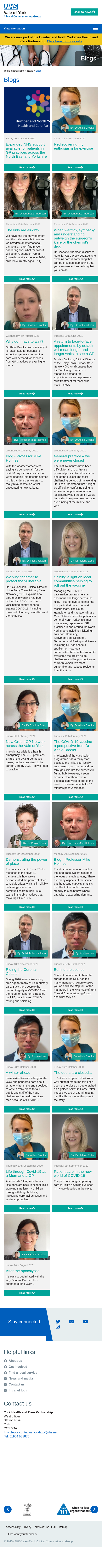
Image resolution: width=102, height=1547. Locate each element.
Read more (27, 167)
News (30, 70)
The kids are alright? (22, 230)
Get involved (15, 1366)
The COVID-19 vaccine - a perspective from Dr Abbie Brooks (74, 746)
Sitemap (62, 1527)
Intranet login (16, 1390)
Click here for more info (64, 41)
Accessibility (13, 1527)
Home (21, 70)
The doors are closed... (73, 1073)
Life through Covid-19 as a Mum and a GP (26, 1173)
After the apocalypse (23, 1271)
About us (13, 1360)
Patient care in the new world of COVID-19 (73, 1173)
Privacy (26, 1527)
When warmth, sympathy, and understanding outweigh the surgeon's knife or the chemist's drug (74, 238)
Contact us (14, 1384)
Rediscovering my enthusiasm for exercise (73, 146)
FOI (53, 1527)
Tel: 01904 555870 (16, 1436)
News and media (18, 1378)
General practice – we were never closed (72, 458)
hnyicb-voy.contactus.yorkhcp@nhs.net (30, 1432)
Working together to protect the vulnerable (24, 579)
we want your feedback (21, 1534)
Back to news (84, 11)
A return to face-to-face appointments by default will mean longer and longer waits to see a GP (74, 347)
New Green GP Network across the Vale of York (25, 744)
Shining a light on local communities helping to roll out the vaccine (73, 581)
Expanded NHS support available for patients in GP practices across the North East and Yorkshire (26, 150)
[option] (27, 1509)
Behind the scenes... (71, 970)
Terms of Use (41, 1527)
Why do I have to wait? (24, 341)
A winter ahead (18, 1073)
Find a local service (20, 1372)
